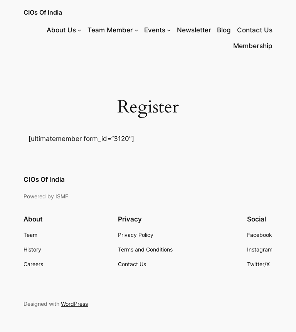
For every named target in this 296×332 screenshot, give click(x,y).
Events (154, 30)
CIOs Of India (43, 12)
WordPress (74, 303)
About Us (61, 30)
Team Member (110, 30)
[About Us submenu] (79, 30)
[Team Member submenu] (136, 30)
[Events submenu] (169, 30)
